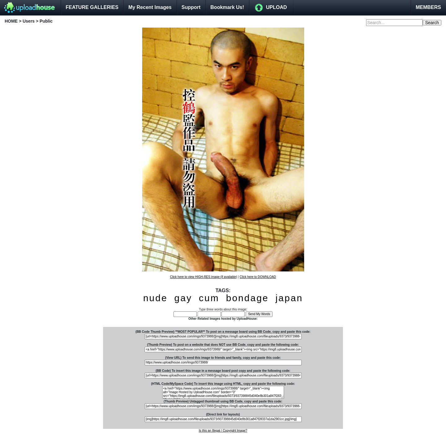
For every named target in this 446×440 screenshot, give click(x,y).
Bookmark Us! (227, 7)
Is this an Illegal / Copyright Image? (223, 430)
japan (289, 298)
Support (190, 7)
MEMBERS (428, 7)
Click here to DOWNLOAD (258, 277)
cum (209, 298)
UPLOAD (276, 7)
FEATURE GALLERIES (92, 7)
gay (183, 298)
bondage (247, 298)
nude (155, 298)
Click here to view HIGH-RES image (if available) (203, 277)
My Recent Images (150, 7)
